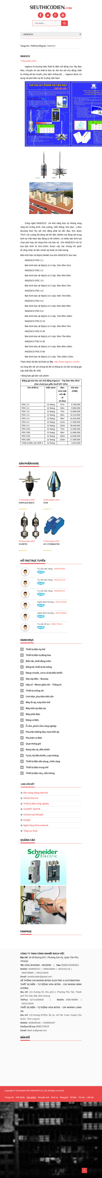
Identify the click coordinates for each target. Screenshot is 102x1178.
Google (27, 820)
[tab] (51, 649)
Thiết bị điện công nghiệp (36, 803)
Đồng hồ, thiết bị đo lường (39, 667)
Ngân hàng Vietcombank (35, 825)
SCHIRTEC (23, 544)
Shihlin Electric (31, 798)
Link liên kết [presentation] (27, 784)
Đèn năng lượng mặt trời (35, 792)
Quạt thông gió (33, 743)
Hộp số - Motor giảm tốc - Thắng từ (43, 684)
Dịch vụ (54, 1097)
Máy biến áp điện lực (36, 708)
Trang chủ (24, 46)
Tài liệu (73, 1097)
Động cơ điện (32, 720)
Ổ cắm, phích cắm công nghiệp (41, 726)
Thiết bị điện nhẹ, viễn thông (40, 773)
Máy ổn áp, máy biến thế (38, 702)
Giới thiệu (20, 1097)
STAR (45, 503)
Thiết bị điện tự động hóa (38, 655)
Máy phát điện (33, 714)
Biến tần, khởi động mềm (38, 661)
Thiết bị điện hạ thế (35, 649)
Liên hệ (90, 1097)
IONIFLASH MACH (26, 503)
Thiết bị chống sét (38, 46)
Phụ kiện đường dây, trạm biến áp (42, 732)
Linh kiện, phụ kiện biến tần (40, 696)
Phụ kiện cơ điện (34, 737)
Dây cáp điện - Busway (37, 678)
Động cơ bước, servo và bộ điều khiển (44, 672)
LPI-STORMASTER (51, 544)
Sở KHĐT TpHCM (31, 809)
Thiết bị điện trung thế (37, 767)
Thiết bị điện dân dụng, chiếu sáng (43, 761)
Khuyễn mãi (43, 1097)
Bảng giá (64, 1097)
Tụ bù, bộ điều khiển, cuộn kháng (42, 755)
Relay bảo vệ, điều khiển (38, 749)
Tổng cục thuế (30, 831)
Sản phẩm (31, 1097)
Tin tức (81, 1097)
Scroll (84, 1170)
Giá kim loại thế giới (33, 814)
